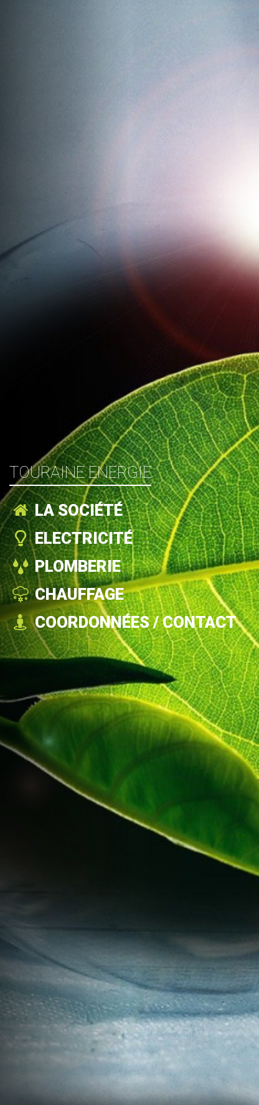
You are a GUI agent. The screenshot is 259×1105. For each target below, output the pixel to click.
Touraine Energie (80, 472)
